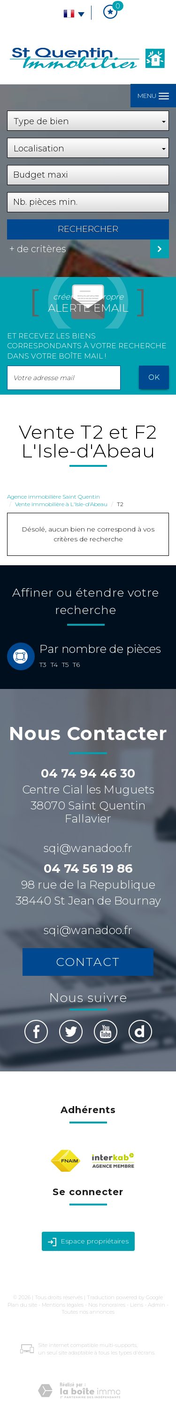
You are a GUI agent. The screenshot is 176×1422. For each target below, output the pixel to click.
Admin (156, 1305)
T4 (54, 664)
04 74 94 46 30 (88, 773)
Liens (136, 1305)
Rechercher (88, 229)
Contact (88, 962)
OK (154, 377)
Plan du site (22, 1305)
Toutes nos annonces (88, 1312)
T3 (42, 664)
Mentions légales (63, 1305)
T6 (76, 664)
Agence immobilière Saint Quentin (53, 496)
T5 (65, 664)
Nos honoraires (106, 1305)
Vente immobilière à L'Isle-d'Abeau (61, 504)
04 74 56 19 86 (88, 868)
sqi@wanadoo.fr (88, 848)
